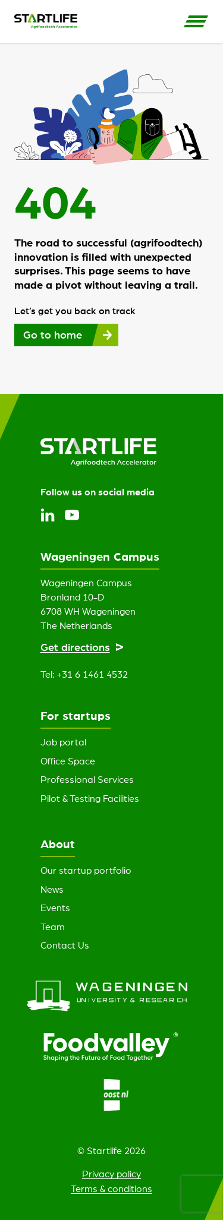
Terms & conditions (111, 1188)
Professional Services (87, 779)
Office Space (67, 761)
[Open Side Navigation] (196, 21)
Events (55, 908)
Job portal (63, 742)
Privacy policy (111, 1174)
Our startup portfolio (85, 870)
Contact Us (64, 945)
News (52, 889)
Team (52, 927)
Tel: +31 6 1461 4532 (84, 674)
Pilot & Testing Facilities (89, 798)
